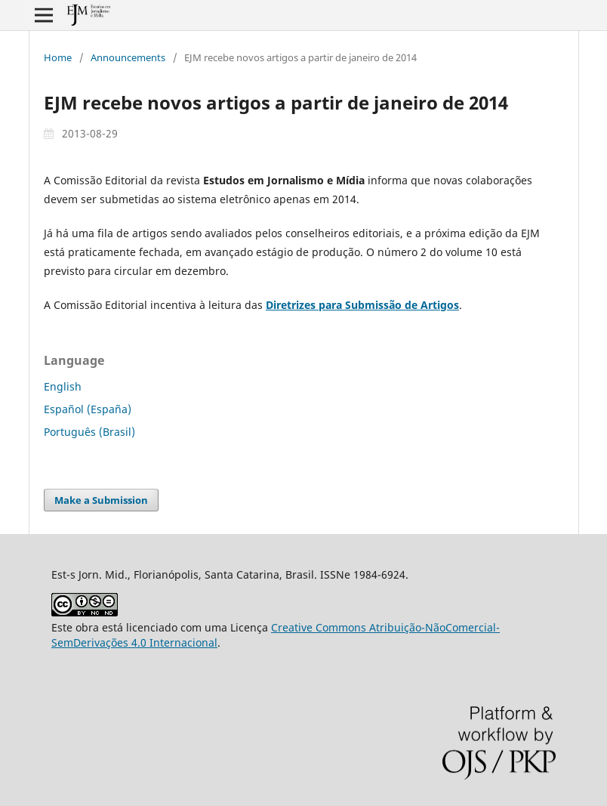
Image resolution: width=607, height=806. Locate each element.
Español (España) (87, 409)
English (63, 386)
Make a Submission (101, 500)
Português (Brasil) (89, 432)
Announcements (128, 57)
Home (58, 57)
